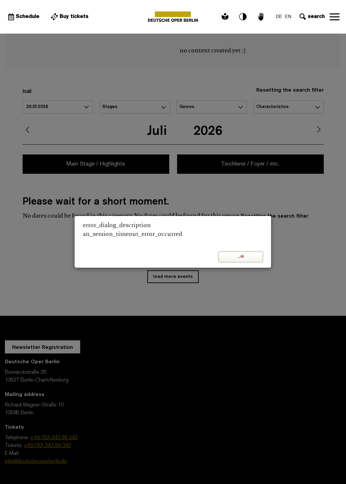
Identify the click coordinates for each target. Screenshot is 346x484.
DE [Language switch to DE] (279, 16)
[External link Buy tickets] (68, 16)
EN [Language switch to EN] (288, 16)
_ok (241, 257)
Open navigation (334, 16)
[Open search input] (311, 17)
